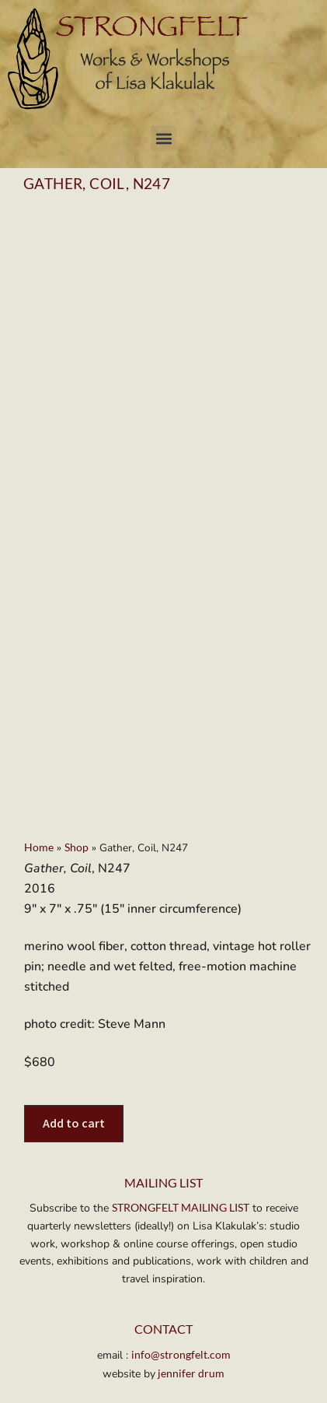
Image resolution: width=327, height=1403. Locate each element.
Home (39, 735)
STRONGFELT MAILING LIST (180, 1096)
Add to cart (74, 1011)
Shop (76, 735)
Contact (163, 1217)
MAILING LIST (163, 1070)
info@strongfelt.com (181, 1242)
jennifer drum (189, 1261)
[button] (163, 138)
